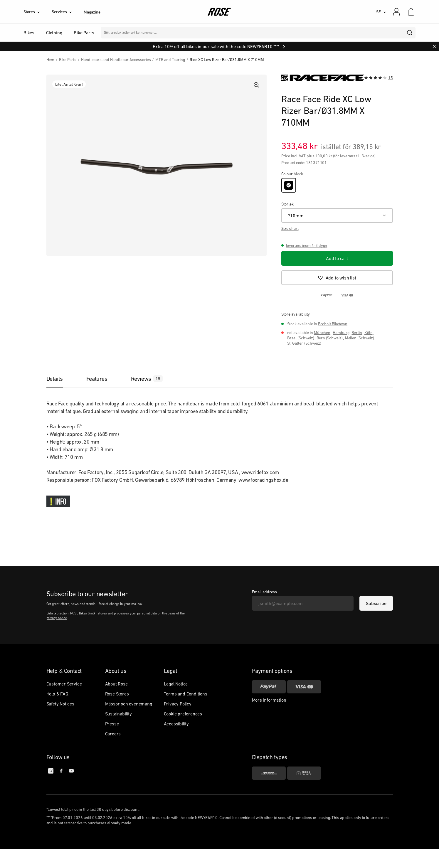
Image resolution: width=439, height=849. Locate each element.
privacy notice (56, 618)
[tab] (60, 378)
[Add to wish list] (337, 277)
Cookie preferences (183, 713)
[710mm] (337, 215)
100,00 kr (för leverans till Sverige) (345, 156)
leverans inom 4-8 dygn (306, 245)
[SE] (381, 11)
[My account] (396, 11)
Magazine (92, 12)
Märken (178, 32)
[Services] (68, 11)
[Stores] (37, 11)
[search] (410, 32)
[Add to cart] (337, 258)
